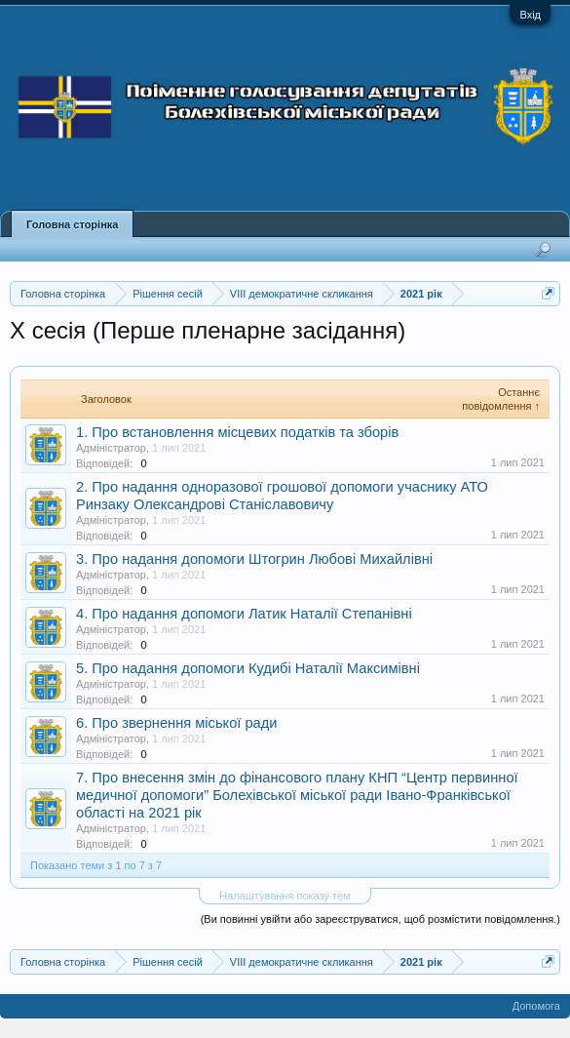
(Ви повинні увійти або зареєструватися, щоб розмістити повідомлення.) (380, 919)
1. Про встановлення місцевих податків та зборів (237, 432)
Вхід (530, 14)
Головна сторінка (72, 224)
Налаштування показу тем (284, 895)
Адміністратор (111, 448)
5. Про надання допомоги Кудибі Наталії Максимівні (248, 668)
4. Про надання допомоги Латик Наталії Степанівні (244, 613)
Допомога (536, 1006)
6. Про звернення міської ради (177, 723)
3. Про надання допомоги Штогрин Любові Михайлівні (254, 559)
